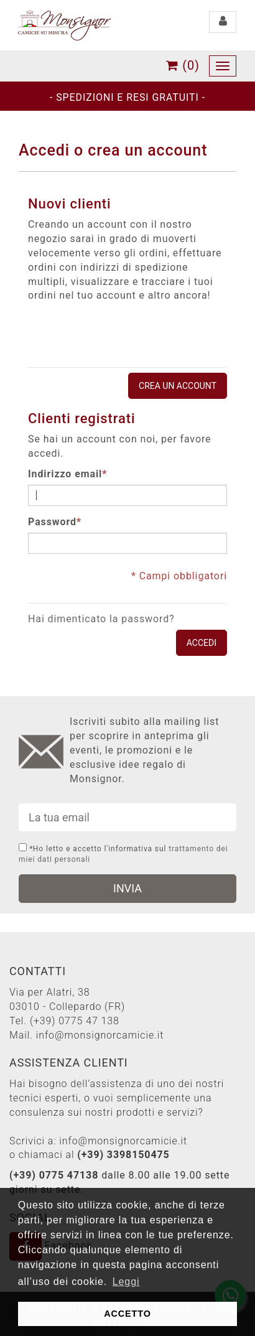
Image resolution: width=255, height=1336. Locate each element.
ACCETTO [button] (127, 1314)
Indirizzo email (65, 474)
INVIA (127, 888)
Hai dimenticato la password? (101, 619)
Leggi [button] (126, 1281)
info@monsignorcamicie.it (100, 1035)
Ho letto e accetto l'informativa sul (123, 853)
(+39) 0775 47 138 (74, 1021)
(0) (183, 65)
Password (52, 522)
